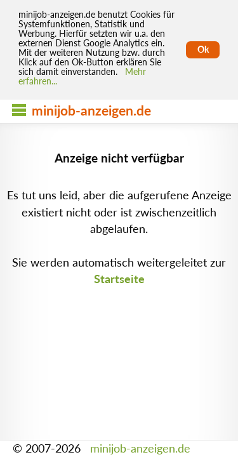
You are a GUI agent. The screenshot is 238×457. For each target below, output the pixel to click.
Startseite (119, 279)
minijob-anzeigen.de (140, 448)
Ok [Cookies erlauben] (203, 49)
